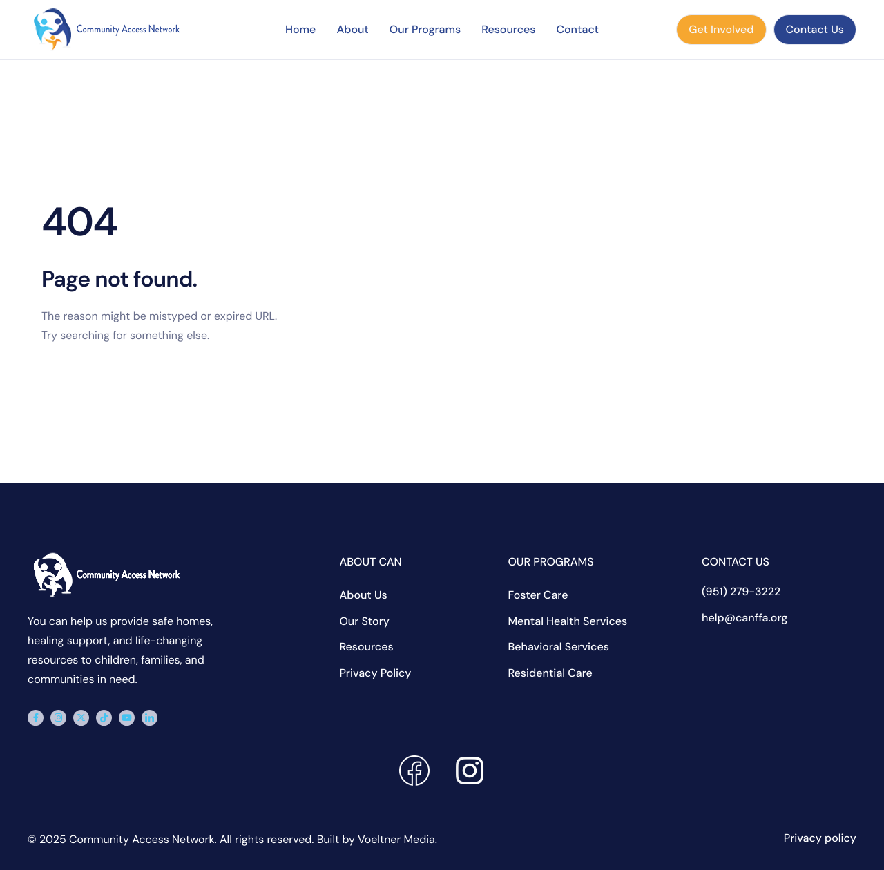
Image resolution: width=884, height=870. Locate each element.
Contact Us (815, 29)
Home (300, 29)
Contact (577, 29)
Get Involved (721, 29)
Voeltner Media (396, 839)
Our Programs (425, 29)
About (352, 29)
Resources (508, 29)
